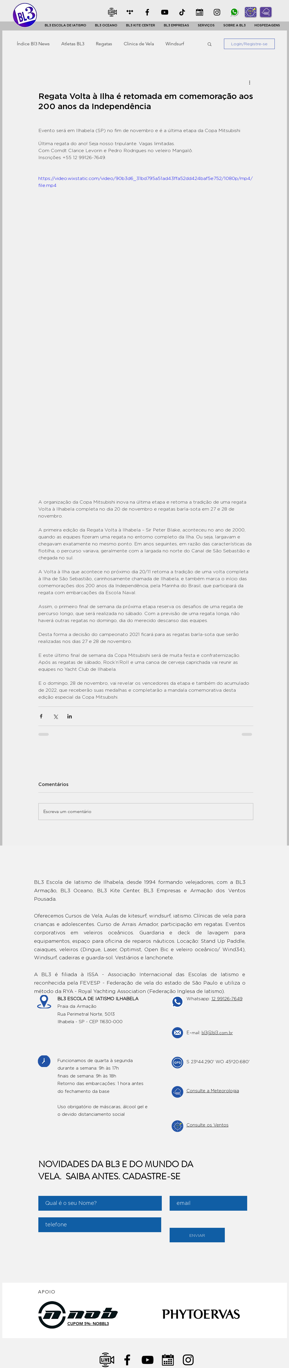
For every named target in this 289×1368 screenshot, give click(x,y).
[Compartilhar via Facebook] (41, 716)
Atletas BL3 (72, 43)
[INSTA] (217, 12)
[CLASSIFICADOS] (129, 12)
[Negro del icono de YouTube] (147, 1360)
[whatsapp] (234, 12)
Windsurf (175, 43)
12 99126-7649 (227, 998)
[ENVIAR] (197, 1235)
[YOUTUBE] (164, 12)
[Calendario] (168, 1360)
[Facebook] (147, 12)
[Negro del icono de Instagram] (188, 1360)
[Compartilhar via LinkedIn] (69, 716)
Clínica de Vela (139, 43)
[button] (65, 25)
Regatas (104, 43)
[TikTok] (182, 12)
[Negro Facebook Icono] (127, 1360)
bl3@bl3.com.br (217, 1032)
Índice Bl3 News (33, 43)
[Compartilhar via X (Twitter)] (55, 716)
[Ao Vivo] (112, 12)
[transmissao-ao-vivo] (107, 1360)
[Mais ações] (249, 82)
